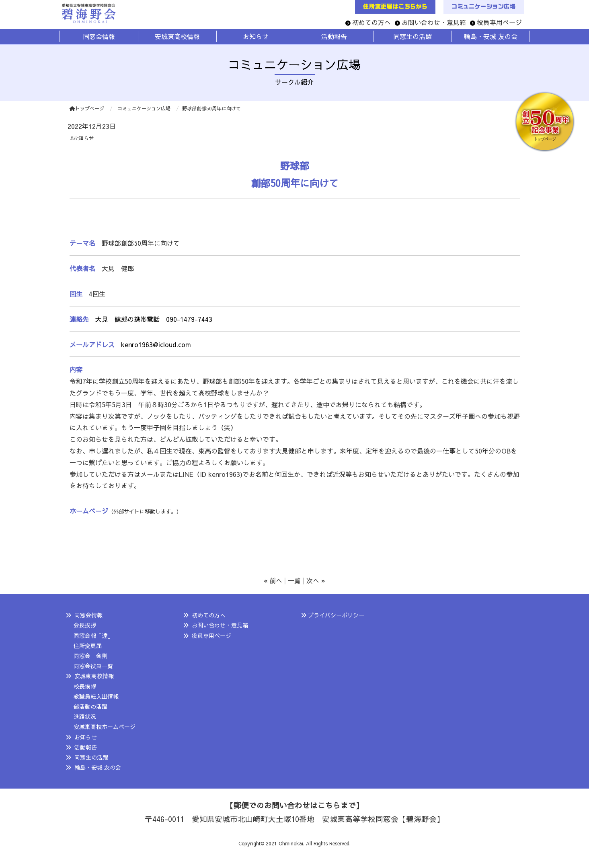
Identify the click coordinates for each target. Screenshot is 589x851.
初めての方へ (371, 22)
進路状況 (85, 716)
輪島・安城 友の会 (97, 767)
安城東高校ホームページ (104, 727)
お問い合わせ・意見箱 (434, 22)
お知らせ (85, 737)
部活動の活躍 (90, 706)
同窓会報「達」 (93, 636)
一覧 (294, 580)
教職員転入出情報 (96, 696)
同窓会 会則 (90, 656)
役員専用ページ (499, 22)
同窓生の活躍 (91, 757)
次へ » (315, 580)
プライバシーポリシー (336, 615)
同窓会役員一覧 (93, 666)
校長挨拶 (85, 686)
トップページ (87, 108)
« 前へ (273, 580)
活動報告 (85, 747)
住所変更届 (88, 646)
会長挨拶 (85, 625)
